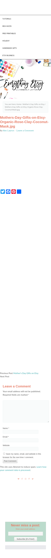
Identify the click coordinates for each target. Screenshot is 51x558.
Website (6, 445)
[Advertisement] (25, 284)
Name (6, 428)
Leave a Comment (25, 130)
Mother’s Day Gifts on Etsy (25, 373)
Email (6, 437)
